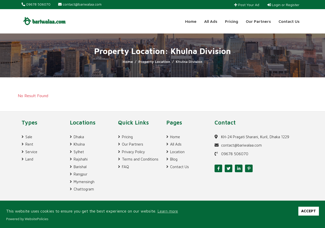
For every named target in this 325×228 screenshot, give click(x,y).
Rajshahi (81, 159)
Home (191, 21)
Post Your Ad (246, 5)
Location (177, 152)
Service (31, 152)
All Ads (210, 21)
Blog (173, 159)
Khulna (79, 144)
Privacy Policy (133, 152)
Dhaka (79, 137)
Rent (29, 144)
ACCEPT (308, 211)
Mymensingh (84, 182)
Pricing (231, 21)
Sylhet (79, 152)
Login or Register (283, 5)
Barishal (80, 167)
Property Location (154, 61)
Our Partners (258, 21)
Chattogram (84, 189)
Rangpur (80, 174)
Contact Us (289, 21)
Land (29, 159)
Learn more (167, 211)
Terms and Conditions (140, 159)
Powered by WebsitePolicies (27, 219)
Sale (28, 137)
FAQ (125, 167)
